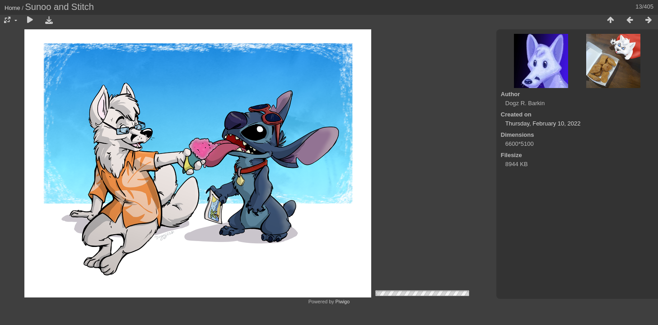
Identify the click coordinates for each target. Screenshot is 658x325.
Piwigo (343, 301)
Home (12, 8)
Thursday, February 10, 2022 (543, 123)
